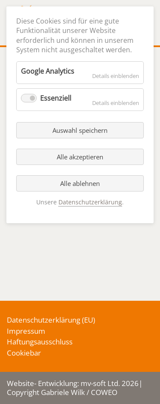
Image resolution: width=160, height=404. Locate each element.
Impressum (26, 331)
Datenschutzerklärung (43, 320)
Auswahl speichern (80, 130)
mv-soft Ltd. (100, 383)
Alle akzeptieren (80, 157)
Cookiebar (24, 353)
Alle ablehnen (80, 183)
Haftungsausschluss (40, 342)
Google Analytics (47, 71)
